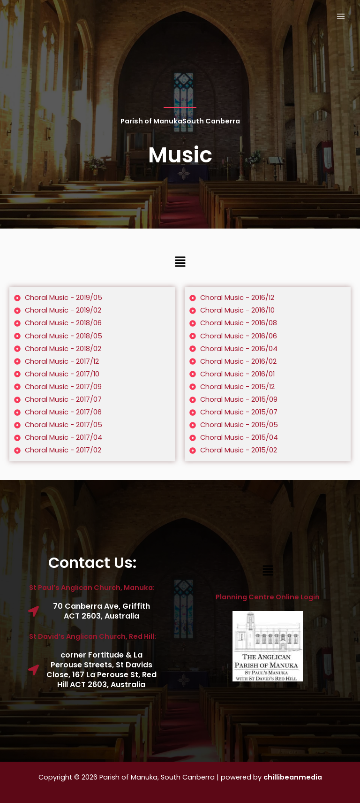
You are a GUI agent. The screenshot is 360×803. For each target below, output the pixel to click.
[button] (180, 262)
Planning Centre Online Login (268, 597)
